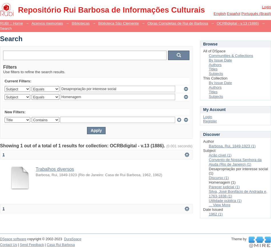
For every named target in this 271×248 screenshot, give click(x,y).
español (233, 13)
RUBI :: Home (11, 23)
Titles (213, 69)
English (220, 13)
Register (210, 121)
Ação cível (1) (220, 155)
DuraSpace (72, 239)
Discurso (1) (219, 178)
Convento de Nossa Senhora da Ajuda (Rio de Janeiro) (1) (235, 162)
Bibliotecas (81, 23)
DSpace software (13, 239)
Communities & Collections (231, 55)
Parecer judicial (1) (224, 187)
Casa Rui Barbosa (61, 245)
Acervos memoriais (47, 23)
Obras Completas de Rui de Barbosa (177, 23)
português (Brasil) (256, 13)
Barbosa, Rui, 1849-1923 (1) (232, 146)
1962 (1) (216, 214)
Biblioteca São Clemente (118, 23)
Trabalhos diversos (55, 169)
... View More (219, 205)
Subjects (216, 74)
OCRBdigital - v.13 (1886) (238, 23)
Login (266, 7)
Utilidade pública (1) (225, 201)
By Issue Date (220, 60)
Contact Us (8, 245)
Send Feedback (32, 245)
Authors (215, 65)
